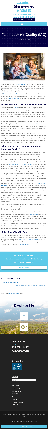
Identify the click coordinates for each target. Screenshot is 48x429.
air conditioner (36, 124)
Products (15, 394)
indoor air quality (14, 98)
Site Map (15, 405)
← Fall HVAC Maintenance (9, 282)
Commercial (16, 391)
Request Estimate (18, 19)
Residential (16, 388)
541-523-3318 (24, 17)
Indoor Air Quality (13, 293)
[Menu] (24, 24)
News (14, 396)
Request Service (30, 19)
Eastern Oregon (21, 84)
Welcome (15, 385)
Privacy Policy (17, 402)
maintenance (34, 214)
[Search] (24, 380)
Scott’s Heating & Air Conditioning (13, 94)
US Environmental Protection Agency (20, 164)
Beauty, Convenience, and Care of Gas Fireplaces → (30, 286)
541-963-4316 (24, 14)
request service (11, 242)
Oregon (15, 107)
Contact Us (16, 399)
